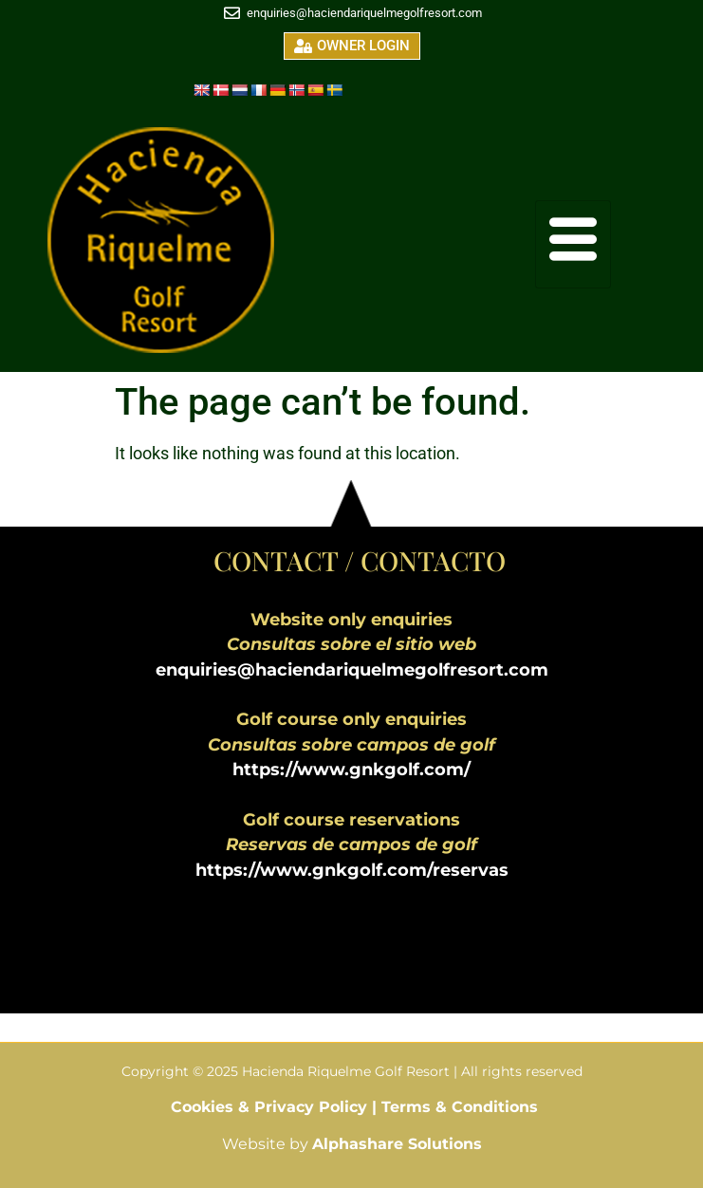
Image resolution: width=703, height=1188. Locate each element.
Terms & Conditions (459, 1107)
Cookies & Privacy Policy (271, 1107)
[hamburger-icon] (573, 244)
